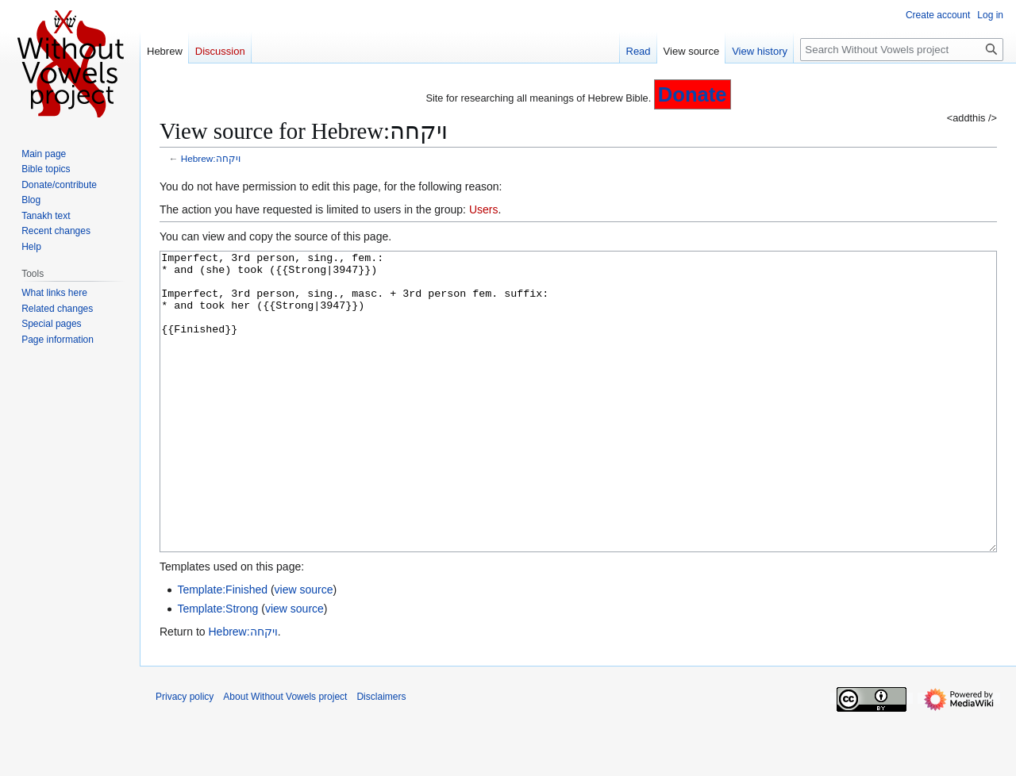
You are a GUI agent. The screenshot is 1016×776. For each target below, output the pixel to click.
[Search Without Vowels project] (901, 49)
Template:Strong (217, 668)
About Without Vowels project (285, 756)
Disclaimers (381, 756)
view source (304, 649)
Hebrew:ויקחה (211, 158)
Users (483, 209)
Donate (692, 94)
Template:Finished (222, 649)
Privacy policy (185, 756)
